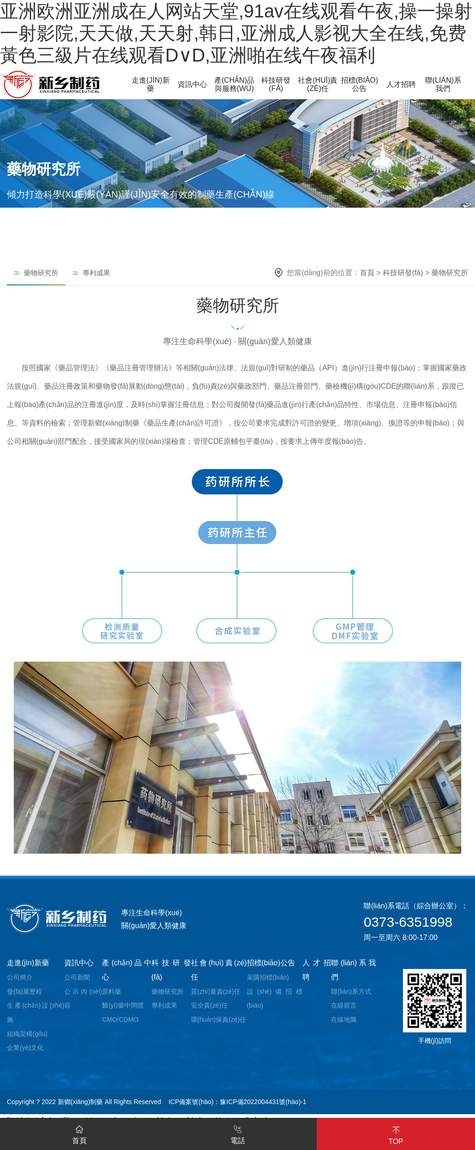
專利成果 (164, 1005)
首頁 (367, 273)
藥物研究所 (449, 273)
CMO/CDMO (120, 1020)
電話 (237, 1133)
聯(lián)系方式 (351, 992)
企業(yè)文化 (25, 1048)
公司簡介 (20, 977)
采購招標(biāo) (268, 977)
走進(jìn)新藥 (28, 963)
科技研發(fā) (403, 273)
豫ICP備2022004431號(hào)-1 (263, 1102)
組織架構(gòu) (27, 1034)
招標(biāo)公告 (271, 963)
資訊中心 (79, 963)
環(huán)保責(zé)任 (218, 1020)
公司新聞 (77, 977)
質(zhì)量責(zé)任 (215, 992)
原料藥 (111, 992)
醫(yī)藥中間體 (122, 1005)
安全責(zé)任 (209, 1005)
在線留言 (344, 1005)
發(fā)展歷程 (24, 992)
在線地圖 (344, 1020)
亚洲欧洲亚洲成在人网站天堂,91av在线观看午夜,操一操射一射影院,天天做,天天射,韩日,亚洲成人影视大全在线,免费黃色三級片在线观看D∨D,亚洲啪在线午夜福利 (236, 33)
